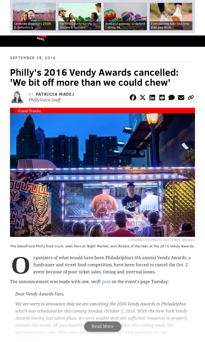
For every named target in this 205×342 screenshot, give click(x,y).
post (106, 281)
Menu (196, 41)
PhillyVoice (12, 41)
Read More (102, 326)
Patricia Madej (55, 94)
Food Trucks (29, 110)
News (40, 39)
